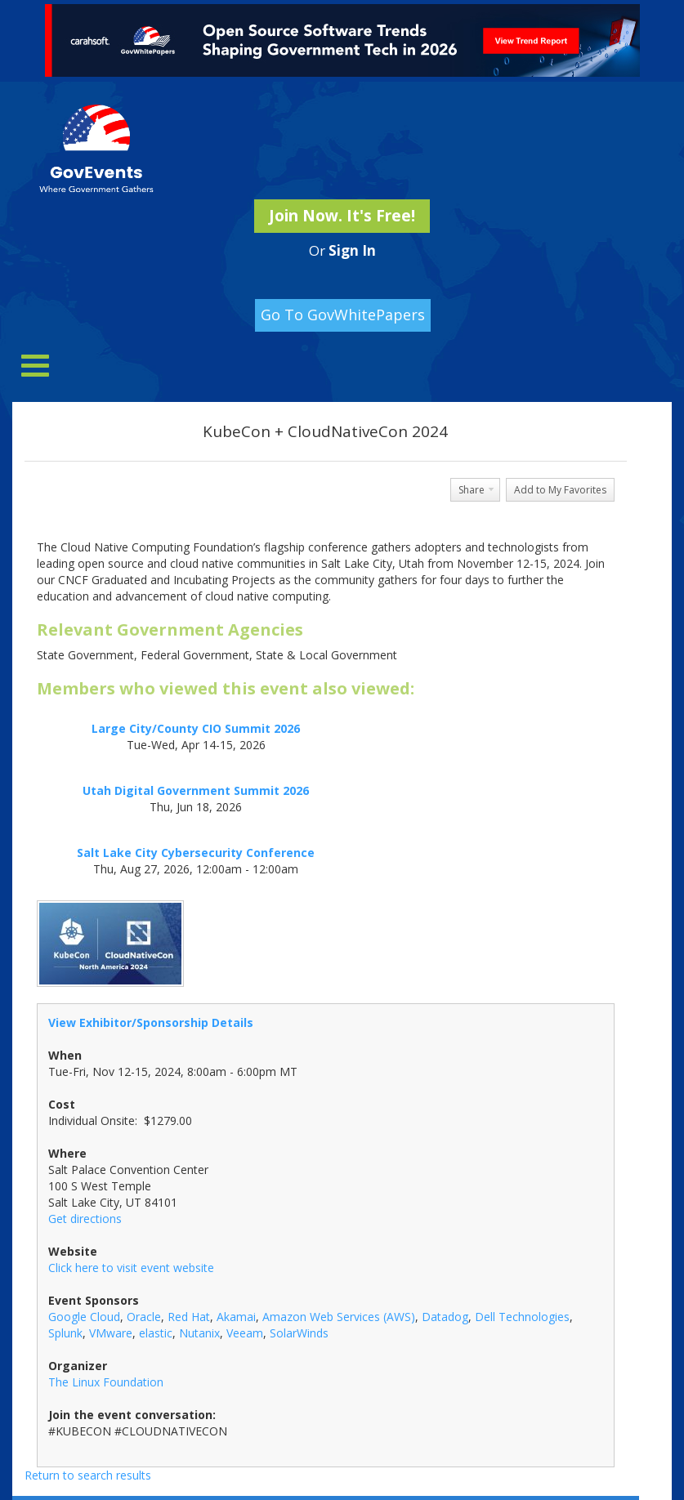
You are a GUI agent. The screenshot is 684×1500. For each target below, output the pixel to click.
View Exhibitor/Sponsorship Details (150, 1022)
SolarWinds (299, 1333)
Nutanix (199, 1333)
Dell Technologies (522, 1316)
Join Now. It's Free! (342, 215)
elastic (155, 1333)
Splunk (65, 1333)
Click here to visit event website (131, 1267)
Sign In (352, 250)
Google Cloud (84, 1316)
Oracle (144, 1316)
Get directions (85, 1218)
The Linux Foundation (105, 1382)
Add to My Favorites (560, 490)
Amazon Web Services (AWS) (338, 1316)
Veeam (244, 1333)
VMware (110, 1333)
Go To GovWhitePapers (343, 314)
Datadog (445, 1316)
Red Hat (189, 1316)
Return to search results (88, 1475)
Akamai (236, 1316)
